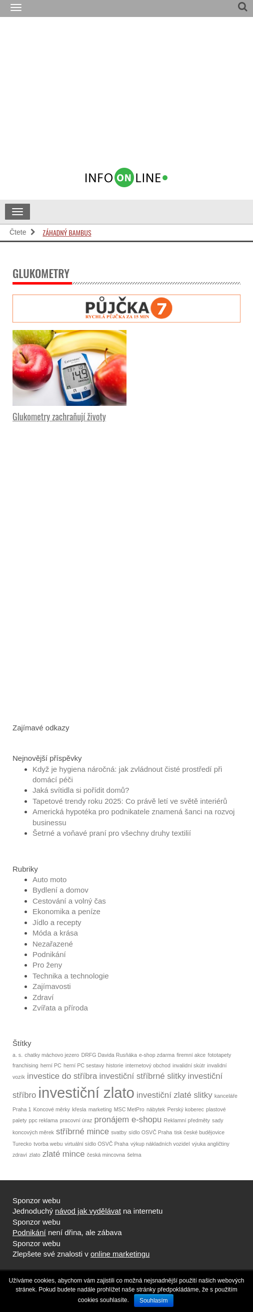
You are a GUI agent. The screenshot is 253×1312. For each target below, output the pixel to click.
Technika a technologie (70, 976)
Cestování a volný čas (69, 901)
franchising (25, 1065)
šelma (134, 1155)
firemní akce (191, 1055)
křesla (79, 1109)
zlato (34, 1155)
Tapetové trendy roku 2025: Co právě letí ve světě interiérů (129, 801)
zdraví (19, 1155)
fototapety (219, 1055)
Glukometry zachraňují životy (59, 416)
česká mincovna (106, 1155)
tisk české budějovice (199, 1132)
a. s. (17, 1055)
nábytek (155, 1109)
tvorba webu (48, 1144)
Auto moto (49, 879)
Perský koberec (185, 1109)
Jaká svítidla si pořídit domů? (80, 790)
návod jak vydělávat (88, 1211)
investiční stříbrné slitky (143, 1076)
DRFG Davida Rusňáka (108, 1055)
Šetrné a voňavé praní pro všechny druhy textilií (111, 833)
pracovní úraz (76, 1120)
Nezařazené (52, 944)
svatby (118, 1132)
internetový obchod (148, 1065)
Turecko (22, 1144)
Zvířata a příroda (60, 1007)
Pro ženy (47, 965)
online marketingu (120, 1254)
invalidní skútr (188, 1065)
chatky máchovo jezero (51, 1055)
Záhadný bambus (66, 232)
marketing (100, 1109)
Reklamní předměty (187, 1120)
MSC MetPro (129, 1109)
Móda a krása (55, 933)
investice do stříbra (62, 1076)
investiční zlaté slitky (174, 1095)
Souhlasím (154, 1300)
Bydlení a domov (60, 890)
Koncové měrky (52, 1109)
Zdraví (43, 997)
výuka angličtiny (211, 1144)
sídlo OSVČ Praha (150, 1132)
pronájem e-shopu (128, 1119)
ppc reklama (43, 1120)
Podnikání (49, 954)
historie (114, 1065)
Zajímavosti (51, 986)
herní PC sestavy (84, 1065)
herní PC (51, 1065)
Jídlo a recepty (57, 922)
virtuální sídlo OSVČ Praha (96, 1144)
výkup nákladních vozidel (160, 1144)
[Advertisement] (145, 97)
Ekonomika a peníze (66, 911)
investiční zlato (86, 1092)
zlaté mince (63, 1154)
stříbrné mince (82, 1131)
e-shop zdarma (156, 1055)
